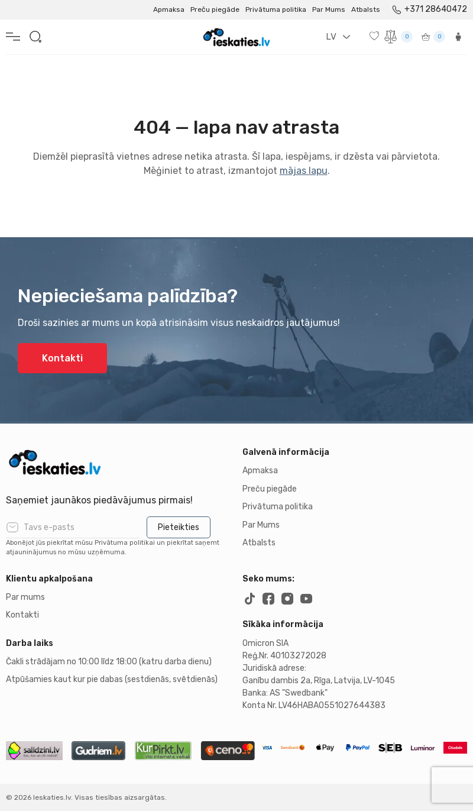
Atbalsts (365, 9)
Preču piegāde (214, 9)
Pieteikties (178, 527)
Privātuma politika (275, 9)
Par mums (25, 597)
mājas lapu (304, 170)
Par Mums (328, 9)
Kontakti (62, 358)
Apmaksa (168, 9)
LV (331, 36)
